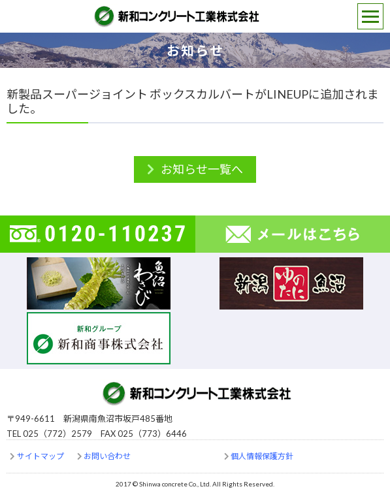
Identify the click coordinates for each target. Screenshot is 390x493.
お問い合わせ (107, 456)
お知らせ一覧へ (202, 169)
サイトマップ (40, 456)
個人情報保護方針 (262, 456)
